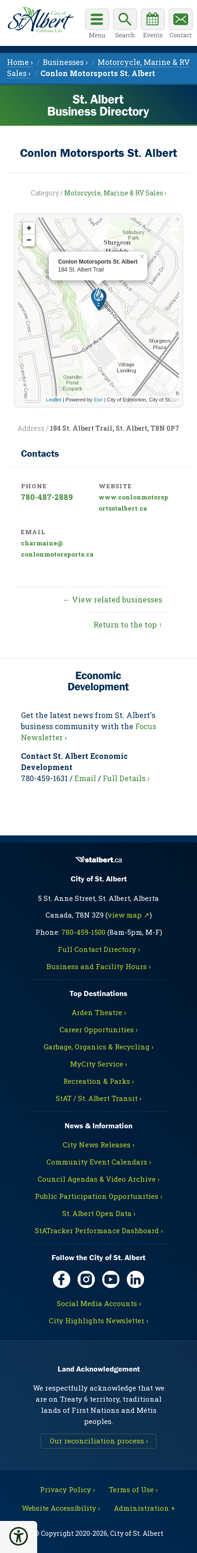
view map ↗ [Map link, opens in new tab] (129, 914)
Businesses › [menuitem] (65, 62)
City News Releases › (98, 1144)
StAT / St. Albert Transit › (98, 1098)
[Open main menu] (97, 24)
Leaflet (53, 399)
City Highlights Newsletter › (98, 1320)
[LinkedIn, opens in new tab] (135, 1279)
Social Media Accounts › (99, 1303)
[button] (18, 1536)
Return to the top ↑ (127, 624)
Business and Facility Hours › (98, 966)
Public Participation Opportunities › (98, 1196)
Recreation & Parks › (98, 1081)
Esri (98, 399)
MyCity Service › (98, 1063)
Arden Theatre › (99, 1012)
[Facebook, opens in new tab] (61, 1279)
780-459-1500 (83, 932)
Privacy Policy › (67, 1489)
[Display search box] (125, 24)
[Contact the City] (181, 24)
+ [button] (29, 228)
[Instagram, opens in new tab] (86, 1279)
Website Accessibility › (61, 1508)
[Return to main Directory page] (41, 20)
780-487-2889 (47, 497)
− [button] (29, 240)
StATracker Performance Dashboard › (99, 1230)
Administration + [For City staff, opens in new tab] (144, 1508)
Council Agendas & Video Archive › (98, 1179)
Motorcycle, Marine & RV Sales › (115, 192)
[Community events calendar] (153, 24)
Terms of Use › (133, 1489)
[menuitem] (97, 73)
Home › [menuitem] (20, 62)
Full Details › (126, 778)
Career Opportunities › (98, 1029)
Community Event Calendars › (98, 1161)
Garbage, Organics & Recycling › (98, 1046)
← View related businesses (112, 599)
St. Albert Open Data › (98, 1213)
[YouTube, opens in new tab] (110, 1279)
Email (85, 778)
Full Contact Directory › (99, 949)
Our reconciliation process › (99, 1440)
